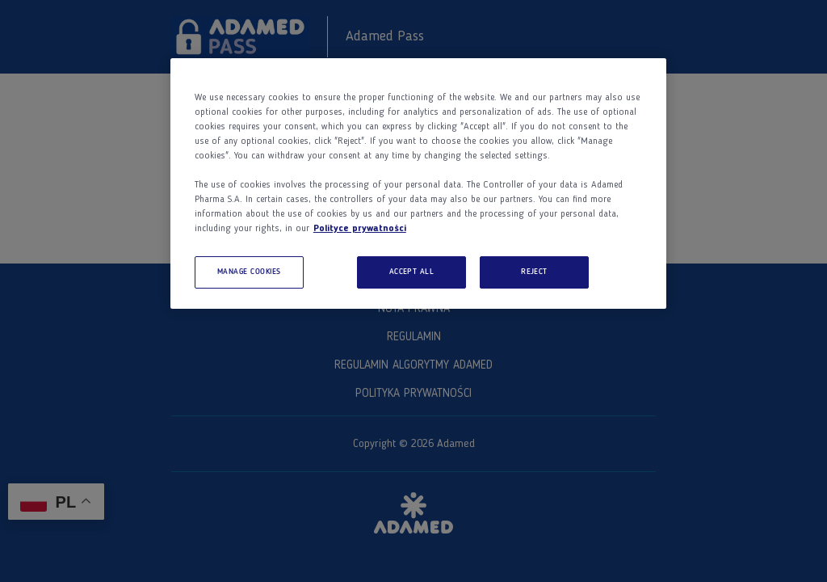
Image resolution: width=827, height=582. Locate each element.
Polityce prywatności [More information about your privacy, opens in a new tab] (359, 229)
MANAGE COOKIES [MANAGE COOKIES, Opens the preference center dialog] (249, 272)
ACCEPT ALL (411, 272)
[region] (418, 183)
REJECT (534, 272)
